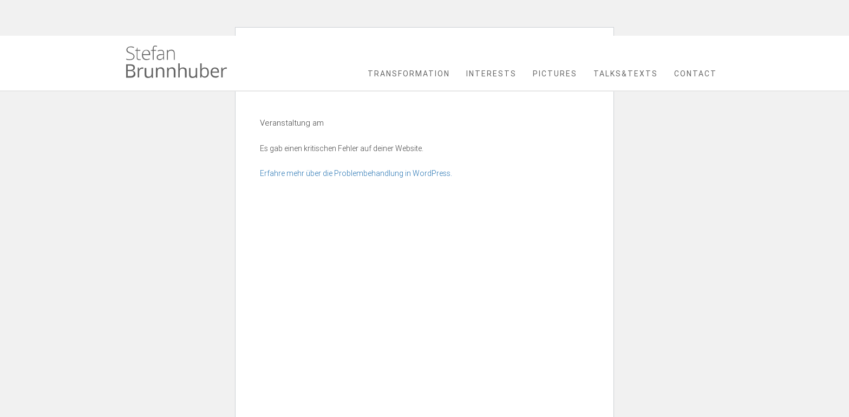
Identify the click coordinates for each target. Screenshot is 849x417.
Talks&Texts (625, 74)
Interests (491, 74)
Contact (695, 74)
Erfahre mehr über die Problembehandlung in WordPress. (356, 173)
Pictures (555, 74)
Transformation (409, 74)
